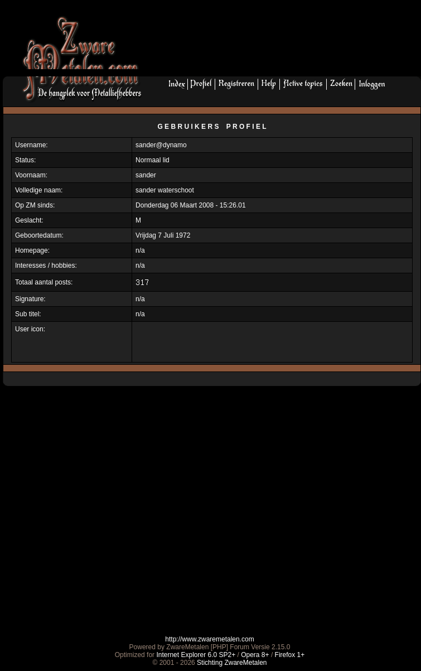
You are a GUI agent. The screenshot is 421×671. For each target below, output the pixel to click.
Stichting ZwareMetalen (232, 663)
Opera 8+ (255, 655)
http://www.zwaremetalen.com (209, 639)
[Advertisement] (192, 41)
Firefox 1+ (290, 655)
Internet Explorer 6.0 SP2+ (195, 655)
